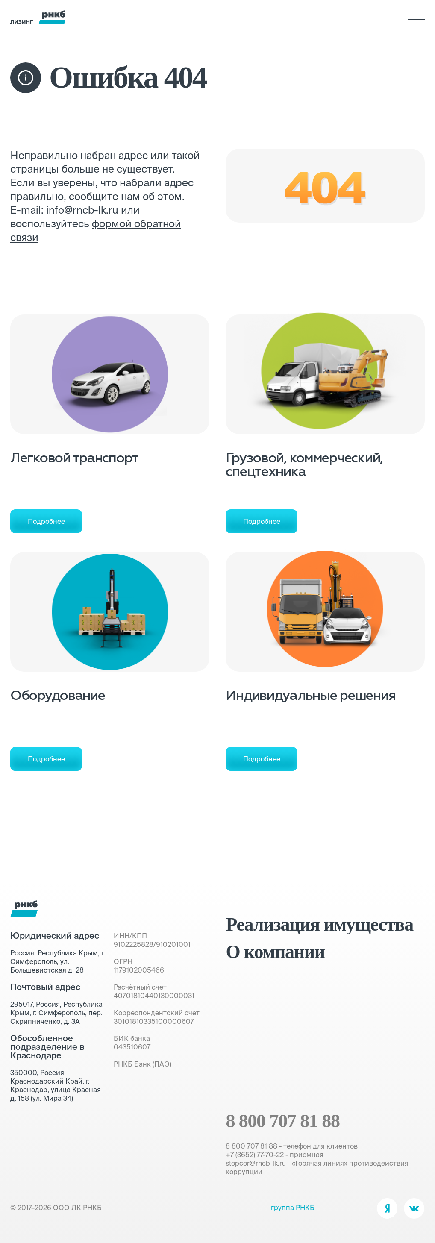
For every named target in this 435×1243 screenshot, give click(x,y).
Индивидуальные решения (310, 696)
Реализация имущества (319, 924)
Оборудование (57, 696)
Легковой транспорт (74, 459)
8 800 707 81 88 (282, 1121)
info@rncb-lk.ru (82, 210)
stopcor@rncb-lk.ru (256, 1163)
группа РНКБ (292, 1207)
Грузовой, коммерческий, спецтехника (304, 465)
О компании (275, 952)
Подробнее (46, 521)
